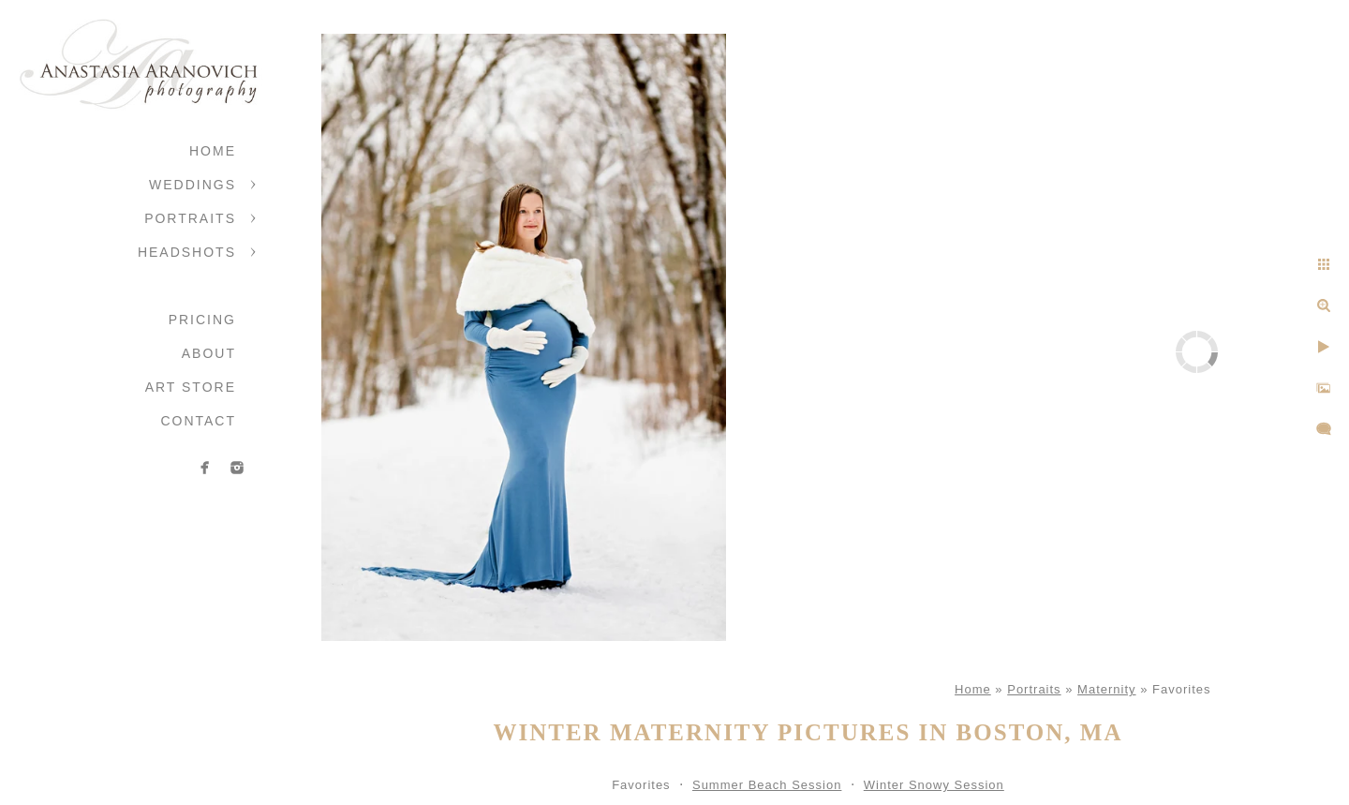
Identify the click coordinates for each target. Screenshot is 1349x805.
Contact (198, 420)
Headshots (187, 252)
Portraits (190, 218)
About (209, 353)
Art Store (190, 387)
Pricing (202, 319)
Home (212, 150)
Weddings (192, 184)
